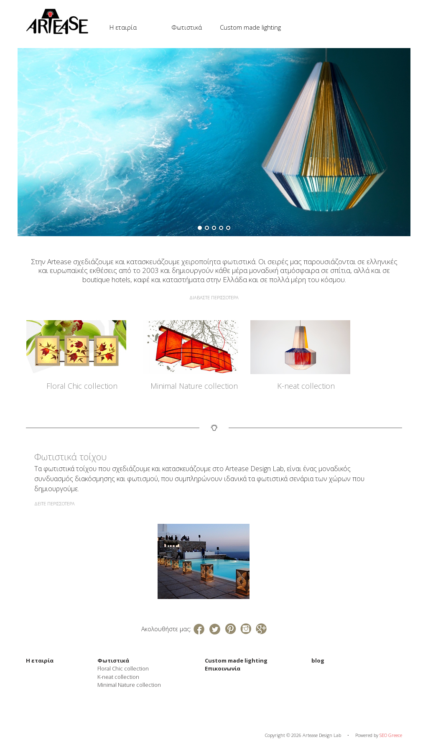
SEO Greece (391, 735)
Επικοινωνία (222, 668)
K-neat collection (306, 386)
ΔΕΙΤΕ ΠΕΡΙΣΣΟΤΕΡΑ (54, 503)
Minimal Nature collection (194, 386)
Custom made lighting (250, 27)
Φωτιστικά (186, 27)
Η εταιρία (123, 27)
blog (317, 660)
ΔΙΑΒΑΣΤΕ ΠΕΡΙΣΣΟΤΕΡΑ (214, 297)
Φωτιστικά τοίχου (70, 456)
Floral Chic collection (81, 386)
